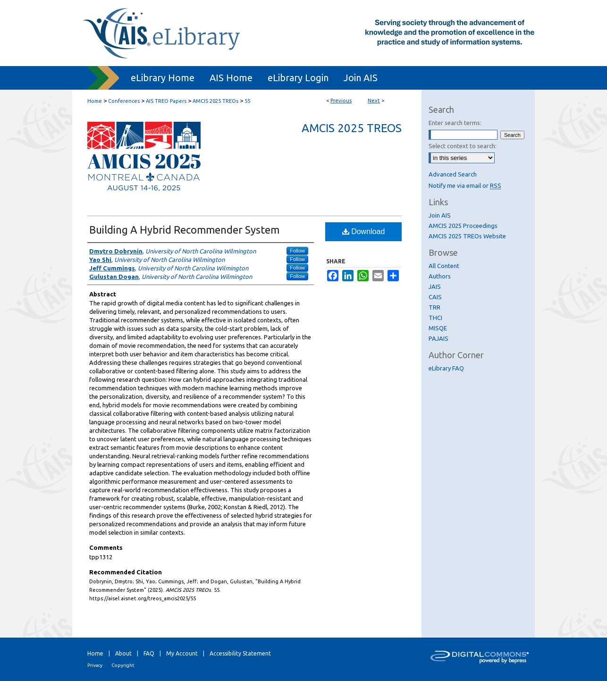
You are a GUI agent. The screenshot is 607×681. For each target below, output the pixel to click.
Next (374, 100)
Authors (440, 276)
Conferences (124, 101)
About (123, 653)
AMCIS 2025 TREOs (215, 101)
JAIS (435, 286)
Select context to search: (463, 146)
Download (363, 231)
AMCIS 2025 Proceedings (463, 225)
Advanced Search (453, 174)
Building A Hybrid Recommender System (184, 229)
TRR (434, 307)
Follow (297, 250)
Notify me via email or (465, 185)
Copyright (122, 665)
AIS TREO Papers (166, 101)
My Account (182, 653)
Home (94, 101)
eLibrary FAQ (446, 368)
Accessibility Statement (240, 653)
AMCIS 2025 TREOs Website (467, 236)
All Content (444, 265)
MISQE (438, 328)
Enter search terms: (455, 122)
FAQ (148, 653)
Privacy (94, 665)
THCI (435, 317)
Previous (341, 100)
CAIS (435, 297)
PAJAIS (438, 338)
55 (247, 101)
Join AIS (440, 215)
